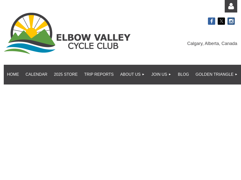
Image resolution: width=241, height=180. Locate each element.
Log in (231, 6)
